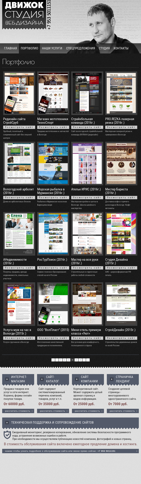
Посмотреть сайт (19, 127)
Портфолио (29, 48)
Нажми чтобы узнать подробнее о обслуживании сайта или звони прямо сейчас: (60, 451)
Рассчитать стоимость (17, 411)
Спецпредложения (80, 48)
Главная (10, 48)
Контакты (121, 48)
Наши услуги (52, 48)
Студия (104, 48)
